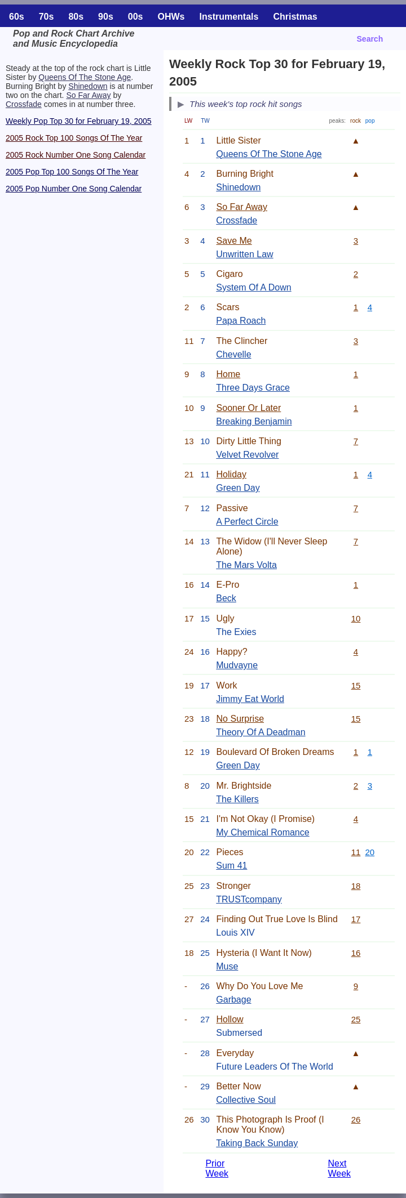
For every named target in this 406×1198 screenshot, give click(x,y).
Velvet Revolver (247, 454)
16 (356, 953)
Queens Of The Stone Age (84, 77)
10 (356, 618)
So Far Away (88, 95)
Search (370, 38)
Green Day (237, 488)
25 (356, 1019)
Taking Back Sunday (257, 1143)
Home (229, 374)
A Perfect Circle (247, 521)
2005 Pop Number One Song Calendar (74, 188)
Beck (226, 598)
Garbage (233, 999)
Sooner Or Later (249, 408)
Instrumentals (229, 16)
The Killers (237, 799)
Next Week (339, 1168)
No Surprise (240, 718)
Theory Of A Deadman (260, 732)
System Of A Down (253, 287)
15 (356, 685)
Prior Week (216, 1168)
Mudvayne (237, 665)
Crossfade (24, 104)
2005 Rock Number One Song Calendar (75, 154)
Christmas (295, 16)
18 (356, 886)
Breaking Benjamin (254, 421)
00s (135, 16)
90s (105, 16)
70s (46, 16)
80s (75, 16)
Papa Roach (241, 320)
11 (356, 852)
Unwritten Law (244, 254)
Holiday (231, 474)
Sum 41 (231, 865)
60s (16, 16)
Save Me (234, 240)
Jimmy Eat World (250, 699)
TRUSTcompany (248, 899)
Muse (227, 966)
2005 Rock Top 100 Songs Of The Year (74, 137)
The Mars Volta (246, 565)
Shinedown (87, 86)
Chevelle (233, 354)
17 (356, 919)
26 (356, 1119)
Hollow (230, 1019)
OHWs (171, 16)
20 (369, 852)
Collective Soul (246, 1100)
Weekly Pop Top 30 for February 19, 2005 (79, 121)
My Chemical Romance (262, 832)
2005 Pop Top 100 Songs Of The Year (72, 171)
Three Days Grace (253, 387)
